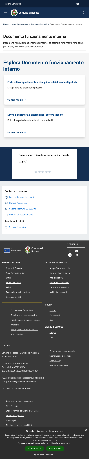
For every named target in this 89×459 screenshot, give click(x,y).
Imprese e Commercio (59, 282)
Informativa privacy (15, 415)
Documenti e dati (39, 24)
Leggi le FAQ (55, 360)
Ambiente (15, 324)
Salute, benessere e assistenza (24, 329)
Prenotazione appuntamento (62, 351)
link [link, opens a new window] (70, 443)
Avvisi (52, 320)
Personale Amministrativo (18, 292)
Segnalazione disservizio (60, 355)
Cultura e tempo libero (60, 273)
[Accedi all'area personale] (77, 4)
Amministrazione (20, 24)
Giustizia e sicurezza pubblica (24, 315)
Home (5, 24)
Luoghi (53, 332)
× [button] (86, 430)
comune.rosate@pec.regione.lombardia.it (25, 377)
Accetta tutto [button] (34, 448)
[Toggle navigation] (5, 12)
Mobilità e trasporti (58, 292)
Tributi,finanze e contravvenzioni (25, 319)
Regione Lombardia (12, 3)
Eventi (52, 337)
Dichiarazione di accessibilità (19, 425)
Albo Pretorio (12, 406)
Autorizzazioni (17, 334)
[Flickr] (76, 255)
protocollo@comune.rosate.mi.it (21, 381)
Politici (9, 287)
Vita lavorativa (56, 277)
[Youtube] (76, 251)
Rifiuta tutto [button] (55, 448)
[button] (44, 454)
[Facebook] (70, 251)
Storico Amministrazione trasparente (22, 410)
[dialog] (44, 443)
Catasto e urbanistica (59, 287)
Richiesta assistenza (59, 365)
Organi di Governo (14, 268)
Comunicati (55, 315)
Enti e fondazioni (13, 282)
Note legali (11, 420)
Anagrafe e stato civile (60, 268)
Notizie (53, 310)
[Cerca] (83, 12)
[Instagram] (70, 255)
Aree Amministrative (15, 273)
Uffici (8, 277)
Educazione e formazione (22, 310)
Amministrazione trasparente (19, 401)
